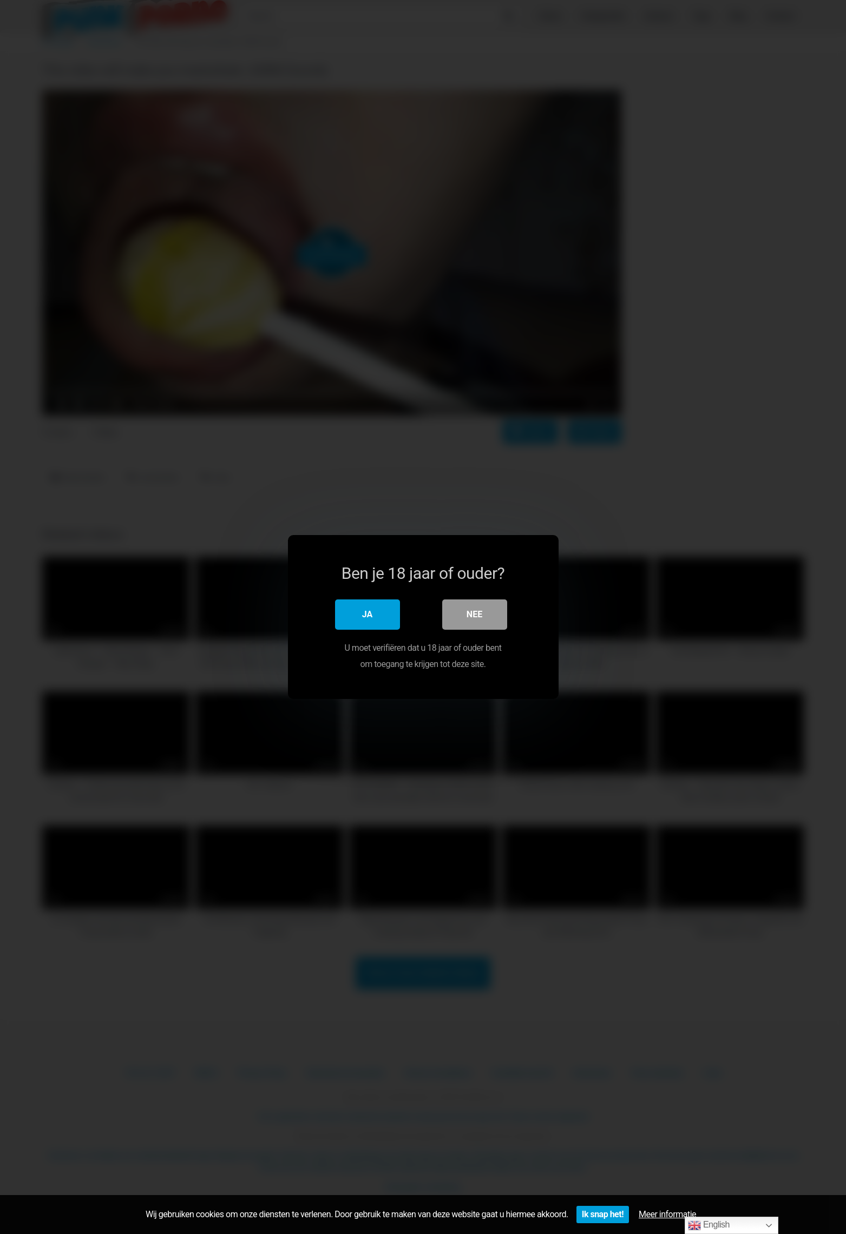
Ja (367, 614)
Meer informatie (667, 1214)
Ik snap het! (603, 1214)
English (709, 1225)
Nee (474, 614)
